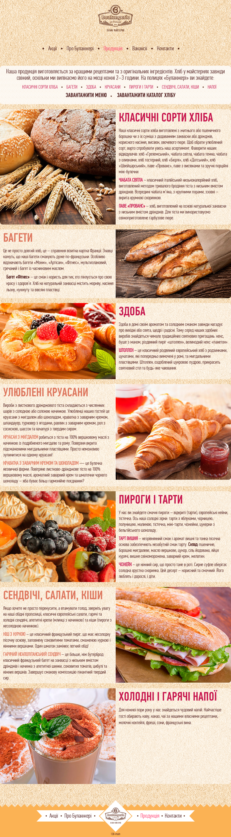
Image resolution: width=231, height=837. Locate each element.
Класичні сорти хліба (40, 87)
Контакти (165, 48)
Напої (212, 87)
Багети (71, 87)
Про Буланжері (80, 48)
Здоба (91, 87)
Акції (52, 48)
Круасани (113, 87)
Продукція (113, 48)
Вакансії (139, 48)
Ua (224, 37)
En (223, 44)
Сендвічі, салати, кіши (180, 87)
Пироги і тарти (141, 87)
